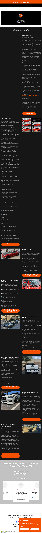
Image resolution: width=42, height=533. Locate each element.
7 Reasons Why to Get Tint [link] (28, 511)
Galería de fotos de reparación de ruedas (31, 420)
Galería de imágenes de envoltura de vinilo (31, 275)
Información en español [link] (28, 515)
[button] (2, 9)
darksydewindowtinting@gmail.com (29, 95)
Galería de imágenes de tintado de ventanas (10, 244)
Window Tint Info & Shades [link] (14, 511)
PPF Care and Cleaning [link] (27, 517)
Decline (24, 529)
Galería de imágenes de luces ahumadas (10, 387)
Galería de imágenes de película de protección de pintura (31, 351)
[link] (21, 15)
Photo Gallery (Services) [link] (26, 513)
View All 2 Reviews (21, 478)
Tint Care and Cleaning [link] (15, 517)
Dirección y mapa (29, 113)
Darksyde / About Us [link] (13, 509)
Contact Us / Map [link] (14, 513)
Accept (34, 529)
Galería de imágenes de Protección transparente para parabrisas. (10, 310)
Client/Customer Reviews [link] (14, 515)
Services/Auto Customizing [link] (27, 509)
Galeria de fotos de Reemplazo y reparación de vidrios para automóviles (10, 456)
